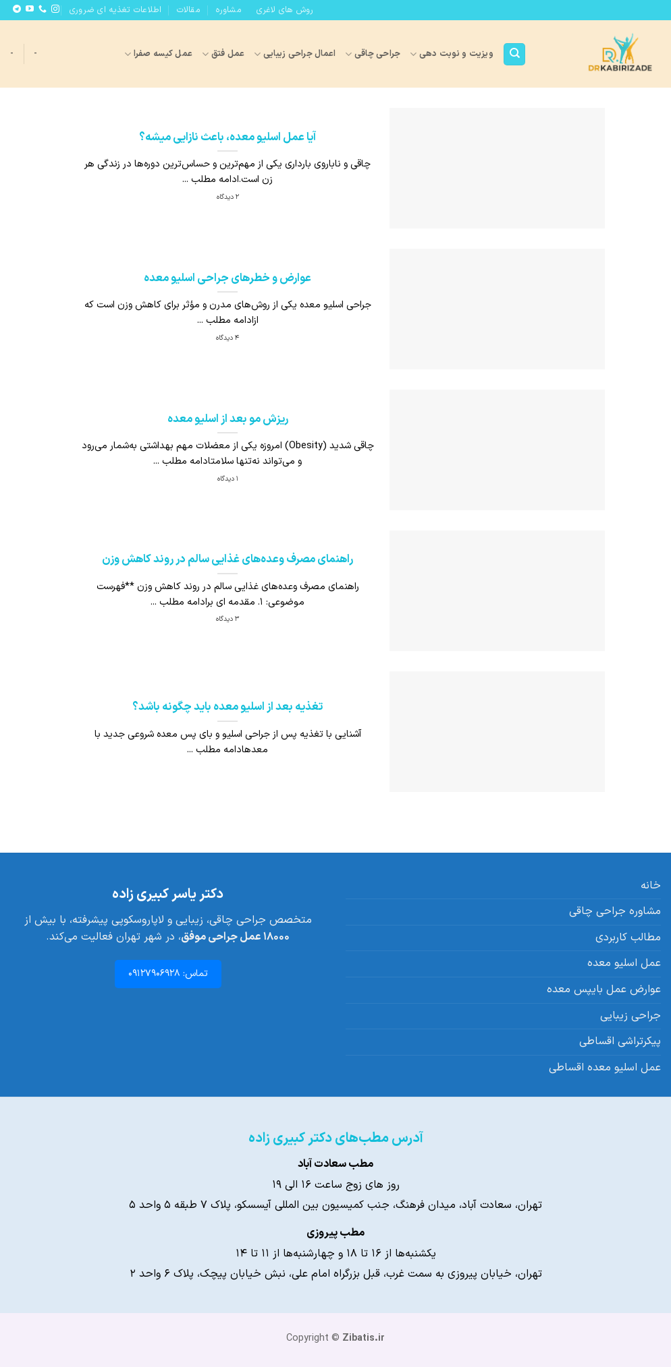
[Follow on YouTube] (30, 9)
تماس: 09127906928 (168, 974)
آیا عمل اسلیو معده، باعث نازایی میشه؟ (227, 137)
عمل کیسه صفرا (158, 54)
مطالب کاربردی (628, 938)
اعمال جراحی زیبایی (295, 54)
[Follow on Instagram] (55, 9)
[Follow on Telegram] (17, 9)
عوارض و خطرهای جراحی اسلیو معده (227, 278)
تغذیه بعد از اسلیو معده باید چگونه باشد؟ (227, 707)
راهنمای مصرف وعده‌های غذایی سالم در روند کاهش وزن (227, 559)
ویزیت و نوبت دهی (451, 54)
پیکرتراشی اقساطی (620, 1041)
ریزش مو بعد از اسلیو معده (227, 419)
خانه (651, 886)
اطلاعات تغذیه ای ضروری (115, 9)
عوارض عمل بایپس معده (604, 989)
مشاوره (228, 9)
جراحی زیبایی (630, 1016)
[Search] (514, 54)
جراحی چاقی (372, 54)
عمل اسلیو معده (624, 963)
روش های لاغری (285, 9)
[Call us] (42, 9)
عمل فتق (223, 54)
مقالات (188, 9)
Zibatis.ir (363, 1338)
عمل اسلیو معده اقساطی (605, 1068)
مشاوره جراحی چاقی (615, 911)
